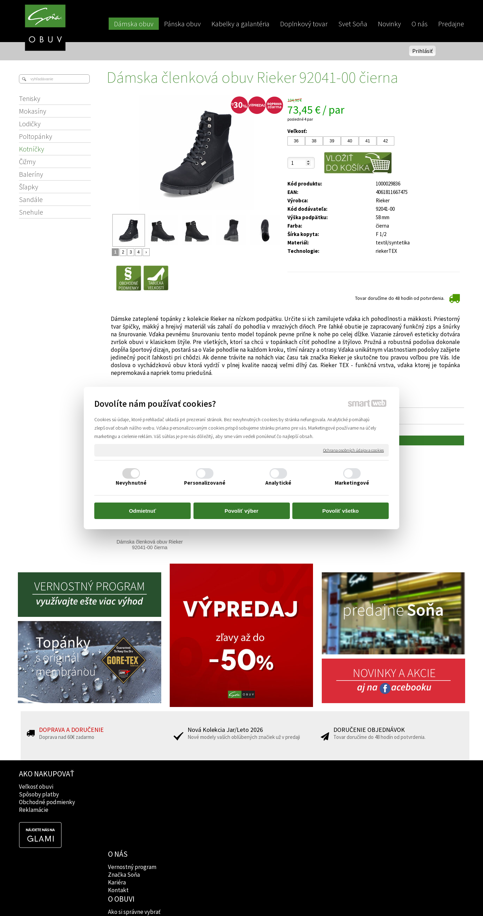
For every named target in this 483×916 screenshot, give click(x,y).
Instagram (301, 794)
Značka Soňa (125, 794)
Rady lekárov (215, 802)
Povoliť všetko (340, 511)
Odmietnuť (142, 511)
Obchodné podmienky (47, 802)
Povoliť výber (241, 511)
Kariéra (118, 802)
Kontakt (119, 810)
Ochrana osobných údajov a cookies (353, 450)
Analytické (278, 482)
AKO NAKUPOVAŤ (46, 774)
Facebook (300, 786)
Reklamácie (33, 810)
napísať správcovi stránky (242, 898)
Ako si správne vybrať (225, 786)
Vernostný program (133, 786)
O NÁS (118, 774)
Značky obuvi (215, 794)
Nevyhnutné (131, 482)
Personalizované (204, 482)
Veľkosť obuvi (36, 786)
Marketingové (352, 482)
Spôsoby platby (39, 794)
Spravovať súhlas (361, 898)
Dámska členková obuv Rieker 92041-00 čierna (150, 544)
